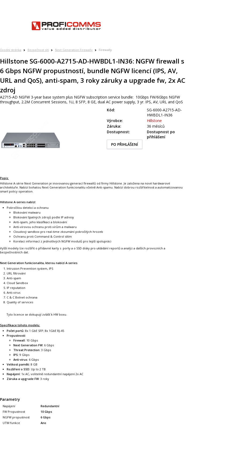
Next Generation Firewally (74, 50)
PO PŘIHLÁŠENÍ (124, 144)
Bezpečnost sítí (38, 50)
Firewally (105, 50)
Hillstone (154, 120)
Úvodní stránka (10, 50)
